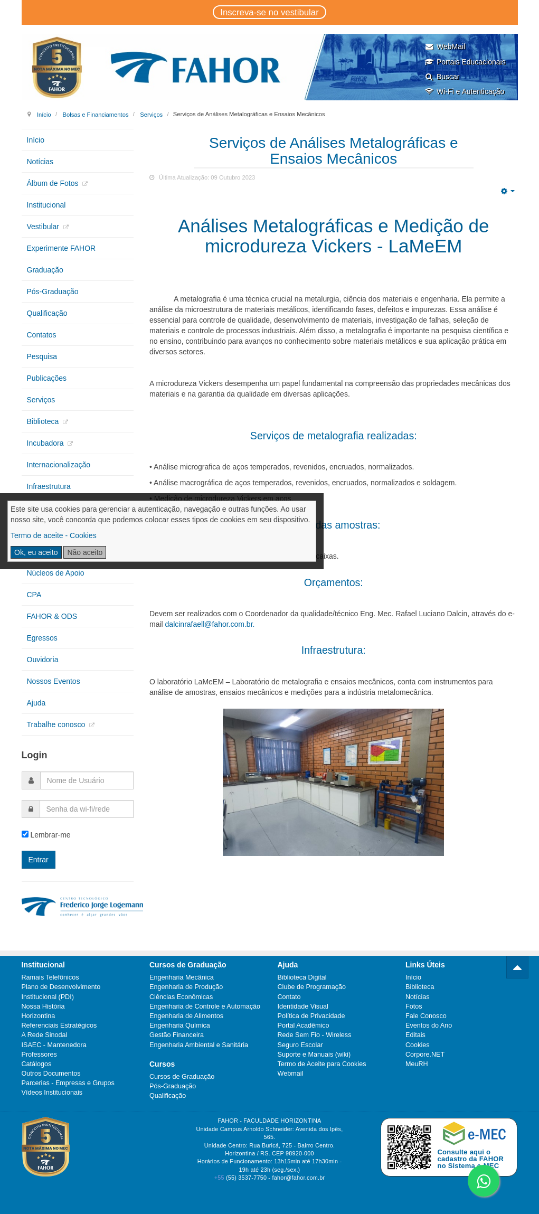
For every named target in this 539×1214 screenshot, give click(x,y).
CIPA (35, 529)
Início (44, 114)
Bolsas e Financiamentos (95, 114)
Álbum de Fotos (54, 183)
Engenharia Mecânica (181, 977)
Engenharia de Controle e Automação (204, 1006)
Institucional (46, 205)
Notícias (40, 161)
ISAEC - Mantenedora (54, 1045)
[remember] (25, 834)
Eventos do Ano (428, 1025)
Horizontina (38, 1016)
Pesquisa (42, 356)
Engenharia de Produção (186, 987)
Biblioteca (44, 421)
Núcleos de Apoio (55, 573)
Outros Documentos (51, 1073)
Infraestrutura (49, 486)
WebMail (444, 46)
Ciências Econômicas (181, 997)
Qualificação (47, 313)
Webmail (291, 1073)
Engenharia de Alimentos (186, 1016)
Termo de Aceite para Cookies (322, 1064)
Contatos (41, 335)
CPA (34, 594)
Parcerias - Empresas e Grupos (68, 1083)
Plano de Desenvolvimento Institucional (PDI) (61, 991)
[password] (87, 809)
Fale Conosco (426, 1016)
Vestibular (44, 226)
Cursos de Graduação (181, 1076)
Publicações (47, 378)
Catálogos (37, 1064)
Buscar (442, 76)
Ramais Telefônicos (50, 977)
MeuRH (416, 1064)
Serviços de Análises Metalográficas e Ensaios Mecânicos (333, 151)
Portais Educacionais (465, 62)
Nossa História (43, 1006)
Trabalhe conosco (57, 724)
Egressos (42, 638)
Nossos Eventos (53, 681)
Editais (415, 1035)
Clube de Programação (312, 987)
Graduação (45, 270)
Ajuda (36, 703)
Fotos (413, 1006)
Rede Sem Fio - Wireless (315, 1035)
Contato (289, 997)
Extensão (42, 551)
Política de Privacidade (311, 1016)
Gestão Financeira (176, 1035)
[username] (87, 780)
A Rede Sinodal (45, 1035)
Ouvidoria (43, 659)
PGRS (37, 508)
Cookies (417, 1045)
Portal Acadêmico (303, 1025)
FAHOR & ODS (52, 616)
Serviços (151, 114)
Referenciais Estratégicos (59, 1025)
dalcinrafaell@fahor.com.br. (210, 624)
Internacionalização (59, 464)
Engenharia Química (179, 1025)
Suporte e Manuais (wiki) (314, 1054)
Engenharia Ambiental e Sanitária (198, 1045)
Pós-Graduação (53, 291)
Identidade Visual (303, 1006)
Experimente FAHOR (61, 248)
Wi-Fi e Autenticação (464, 91)
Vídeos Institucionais (52, 1092)
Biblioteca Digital (302, 977)
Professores (39, 1054)
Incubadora (46, 443)
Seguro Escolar (300, 1045)
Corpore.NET (425, 1054)
